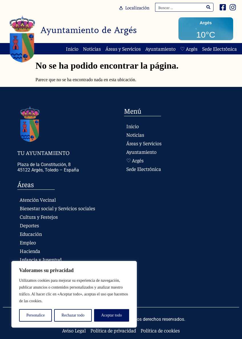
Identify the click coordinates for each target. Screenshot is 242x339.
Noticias (92, 49)
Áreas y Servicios (123, 49)
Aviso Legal (74, 330)
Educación (31, 233)
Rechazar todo (73, 315)
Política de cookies (160, 330)
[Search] (208, 7)
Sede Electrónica (219, 49)
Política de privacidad (113, 330)
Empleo (28, 242)
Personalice (35, 315)
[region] (74, 294)
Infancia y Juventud (41, 259)
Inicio (72, 49)
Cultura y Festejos (39, 216)
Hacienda (30, 251)
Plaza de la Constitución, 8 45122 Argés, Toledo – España (48, 167)
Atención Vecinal (38, 199)
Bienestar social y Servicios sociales (57, 208)
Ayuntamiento (160, 49)
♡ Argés (189, 49)
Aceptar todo (111, 315)
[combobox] (180, 7)
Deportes (29, 225)
